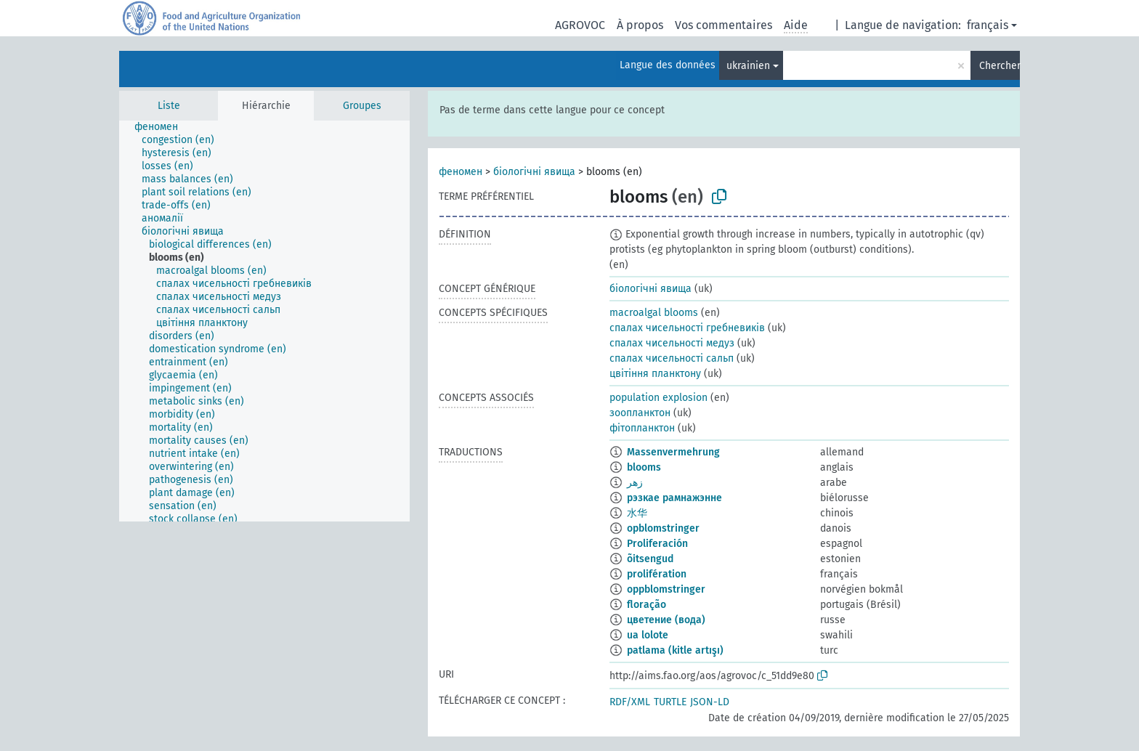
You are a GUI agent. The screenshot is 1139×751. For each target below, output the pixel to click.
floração (646, 604)
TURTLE (670, 702)
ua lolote (647, 635)
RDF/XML (629, 702)
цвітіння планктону (655, 374)
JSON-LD (709, 702)
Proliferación (657, 543)
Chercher (999, 66)
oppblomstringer (666, 589)
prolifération (656, 574)
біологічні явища (534, 172)
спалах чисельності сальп (671, 358)
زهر (635, 482)
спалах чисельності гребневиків (687, 328)
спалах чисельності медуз (671, 343)
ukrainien (748, 66)
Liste (169, 106)
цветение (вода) (666, 620)
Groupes (362, 106)
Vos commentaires (723, 25)
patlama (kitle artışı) (675, 650)
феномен (460, 172)
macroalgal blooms (653, 313)
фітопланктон (642, 428)
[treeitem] (162, 127)
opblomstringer (663, 528)
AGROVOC (580, 25)
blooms (644, 467)
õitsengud (650, 559)
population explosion (658, 397)
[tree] (264, 321)
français (987, 25)
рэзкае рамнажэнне (674, 498)
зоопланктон (639, 413)
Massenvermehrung (673, 452)
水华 (637, 513)
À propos (640, 25)
